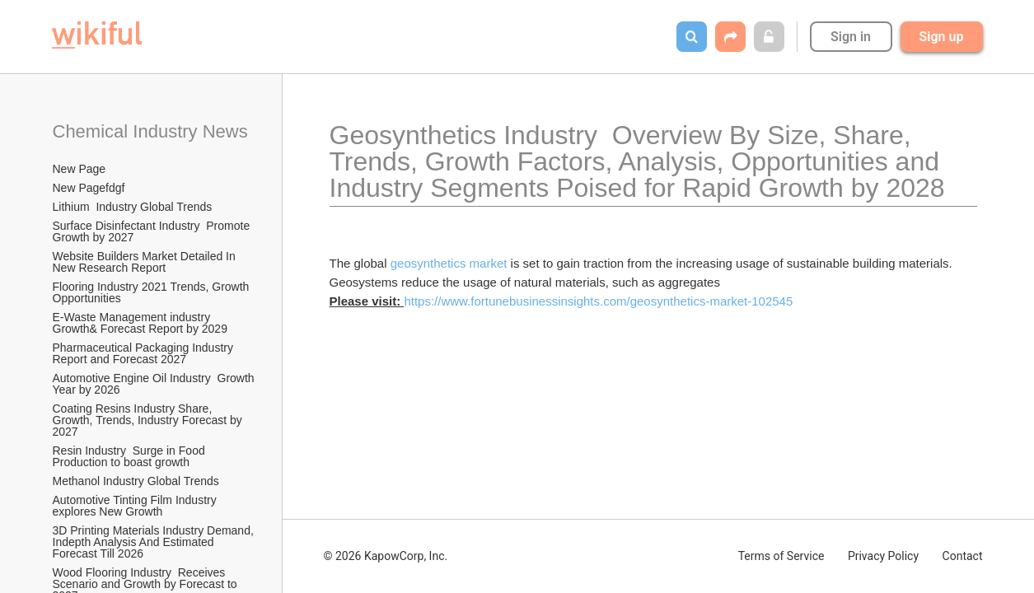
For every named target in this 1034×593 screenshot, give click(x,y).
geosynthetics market (449, 263)
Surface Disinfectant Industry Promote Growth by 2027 (153, 231)
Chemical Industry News (150, 131)
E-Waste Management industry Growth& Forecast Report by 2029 (140, 323)
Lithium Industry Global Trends (133, 206)
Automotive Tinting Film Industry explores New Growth (136, 505)
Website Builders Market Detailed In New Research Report (146, 262)
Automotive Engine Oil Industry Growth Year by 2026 (155, 383)
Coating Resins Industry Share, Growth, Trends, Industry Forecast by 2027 (149, 420)
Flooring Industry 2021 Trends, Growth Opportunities (153, 292)
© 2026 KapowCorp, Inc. (386, 556)
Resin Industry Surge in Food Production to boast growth (130, 456)
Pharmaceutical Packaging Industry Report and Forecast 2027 (144, 353)
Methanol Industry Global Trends (137, 481)
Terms (781, 556)
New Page (79, 168)
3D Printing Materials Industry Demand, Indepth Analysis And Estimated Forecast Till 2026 (155, 542)
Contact (963, 556)
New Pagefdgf (89, 187)
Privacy (883, 556)
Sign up (941, 36)
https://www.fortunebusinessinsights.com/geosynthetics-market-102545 (598, 301)
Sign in (850, 36)
